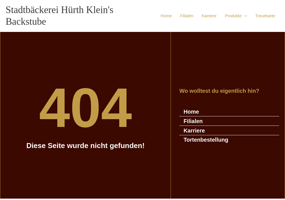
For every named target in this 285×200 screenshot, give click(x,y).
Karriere (209, 15)
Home (166, 15)
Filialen (186, 15)
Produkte (236, 16)
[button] (244, 16)
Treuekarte (265, 15)
